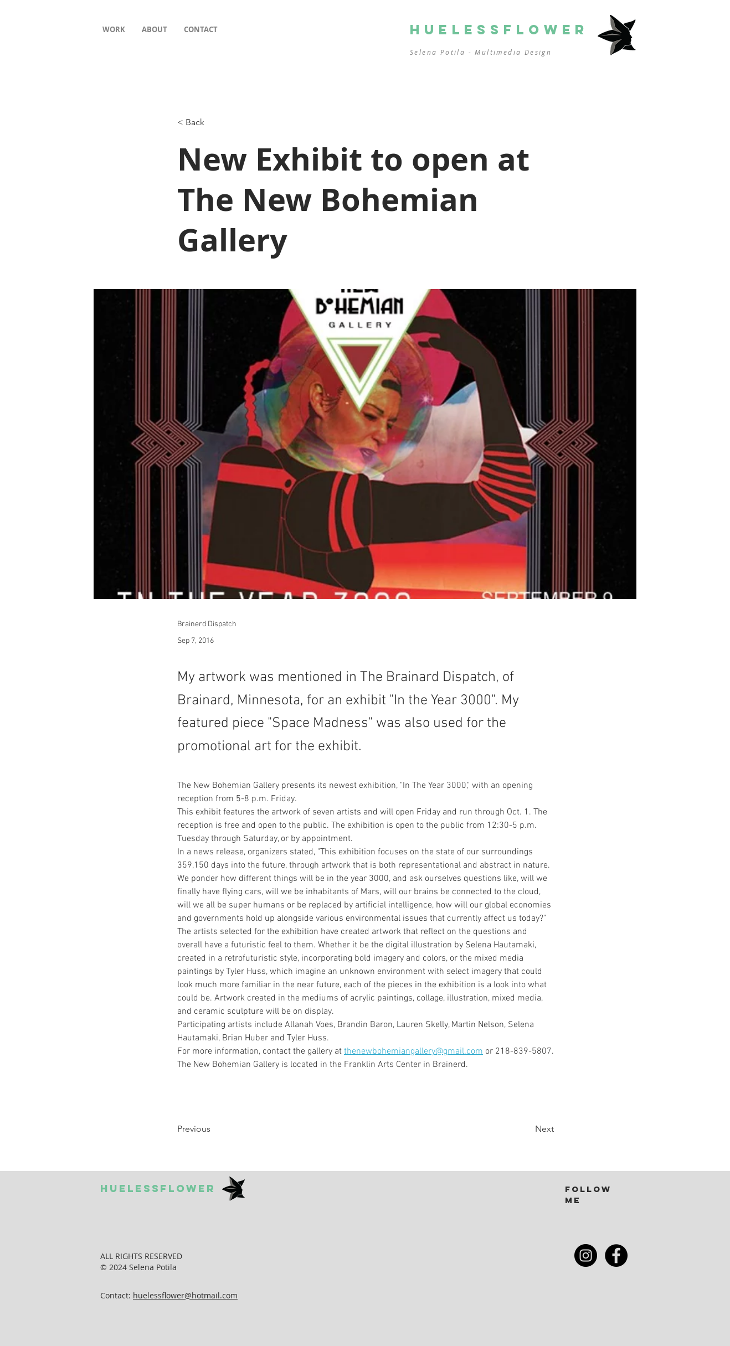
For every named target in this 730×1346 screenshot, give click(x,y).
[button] (113, 29)
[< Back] (213, 123)
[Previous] (213, 1129)
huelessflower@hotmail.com (185, 1295)
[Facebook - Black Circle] (616, 1255)
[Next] (526, 1129)
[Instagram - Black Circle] (585, 1255)
